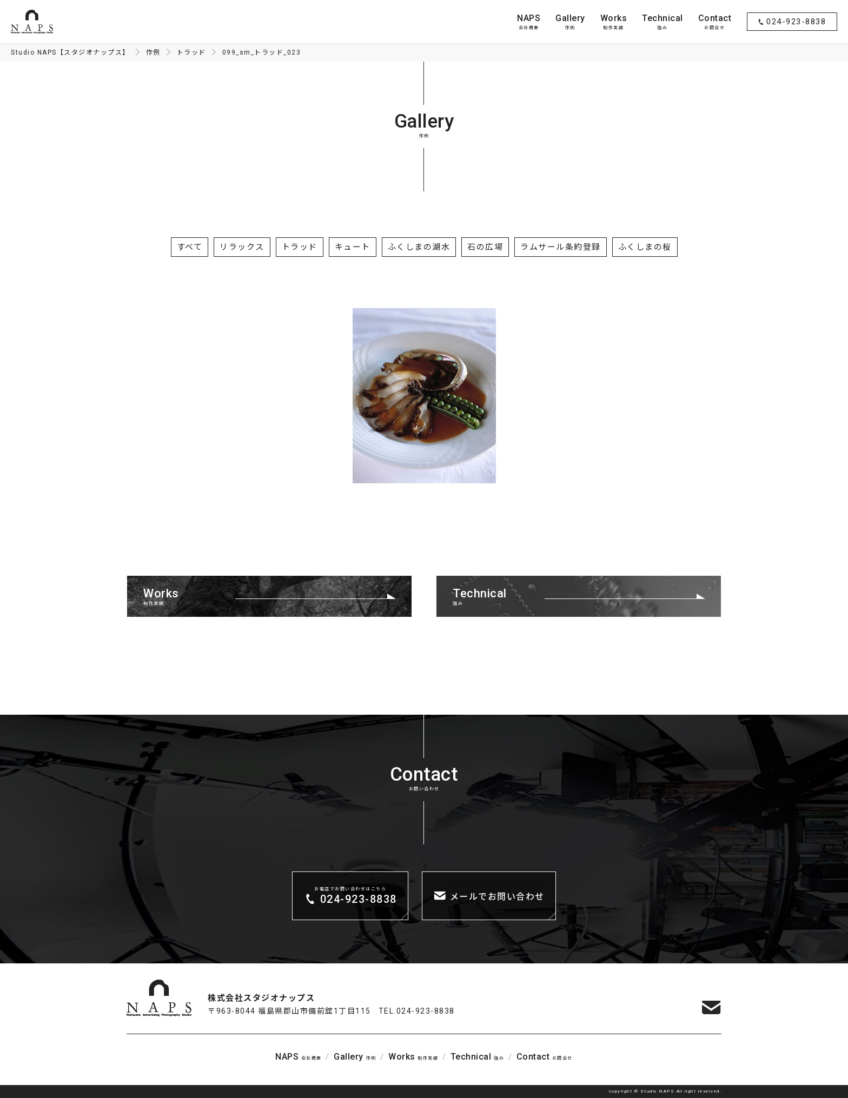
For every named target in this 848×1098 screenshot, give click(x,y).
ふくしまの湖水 (419, 247)
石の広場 (485, 247)
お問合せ (715, 21)
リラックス (242, 247)
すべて (190, 247)
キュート (352, 247)
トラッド (299, 247)
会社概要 (528, 21)
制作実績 (613, 21)
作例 (570, 21)
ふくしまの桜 (645, 247)
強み (662, 21)
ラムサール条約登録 (560, 247)
